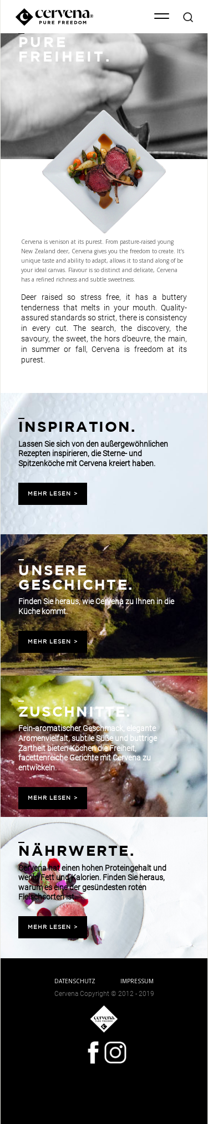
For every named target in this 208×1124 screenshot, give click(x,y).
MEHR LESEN (53, 494)
